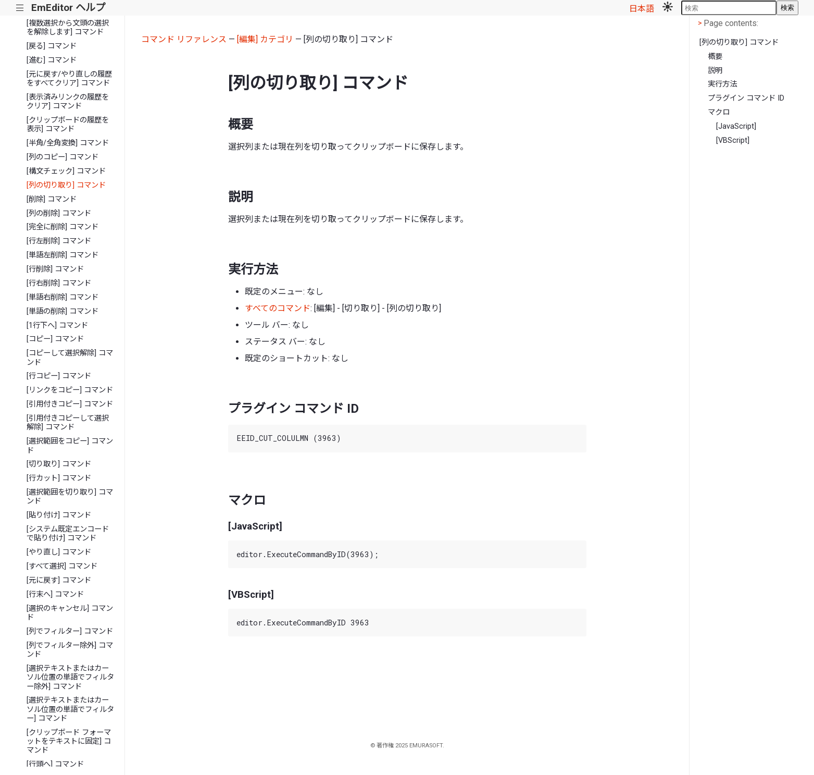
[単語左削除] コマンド (62, 255)
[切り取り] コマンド (59, 464)
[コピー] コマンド (55, 339)
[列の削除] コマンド (59, 213)
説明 (715, 70)
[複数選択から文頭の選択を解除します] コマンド (68, 27)
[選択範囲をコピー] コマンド (70, 445)
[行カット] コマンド (59, 478)
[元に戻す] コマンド (59, 580)
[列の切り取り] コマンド (66, 185)
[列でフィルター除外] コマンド (70, 650)
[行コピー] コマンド (59, 376)
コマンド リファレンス (184, 39)
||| (20, 8)
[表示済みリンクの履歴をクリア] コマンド (68, 101)
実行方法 (722, 84)
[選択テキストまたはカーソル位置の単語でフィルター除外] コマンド (70, 677)
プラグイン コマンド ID (746, 98)
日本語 (641, 9)
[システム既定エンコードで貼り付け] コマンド (68, 534)
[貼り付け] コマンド (59, 515)
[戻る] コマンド (52, 46)
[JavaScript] (736, 126)
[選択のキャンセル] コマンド (70, 613)
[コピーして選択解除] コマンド (70, 357)
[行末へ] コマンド (55, 594)
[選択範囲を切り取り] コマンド (70, 497)
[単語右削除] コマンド (62, 297)
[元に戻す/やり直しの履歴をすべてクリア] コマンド (69, 79)
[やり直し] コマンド (59, 552)
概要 (715, 56)
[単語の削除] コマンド (62, 311)
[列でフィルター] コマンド (70, 631)
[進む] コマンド (52, 60)
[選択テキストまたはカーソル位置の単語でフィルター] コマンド (70, 709)
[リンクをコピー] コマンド (70, 390)
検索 (787, 7)
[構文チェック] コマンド (66, 171)
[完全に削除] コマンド (62, 227)
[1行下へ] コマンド (57, 325)
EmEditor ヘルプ (68, 8)
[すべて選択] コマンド (62, 566)
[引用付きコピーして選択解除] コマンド (68, 423)
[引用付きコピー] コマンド (70, 404)
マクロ (719, 112)
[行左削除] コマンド (59, 241)
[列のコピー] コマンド (62, 157)
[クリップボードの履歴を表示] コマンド (68, 124)
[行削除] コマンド (55, 269)
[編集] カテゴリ (265, 39)
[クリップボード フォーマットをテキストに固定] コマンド (69, 741)
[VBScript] (732, 140)
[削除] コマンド (52, 199)
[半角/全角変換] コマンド (68, 143)
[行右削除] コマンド (59, 283)
